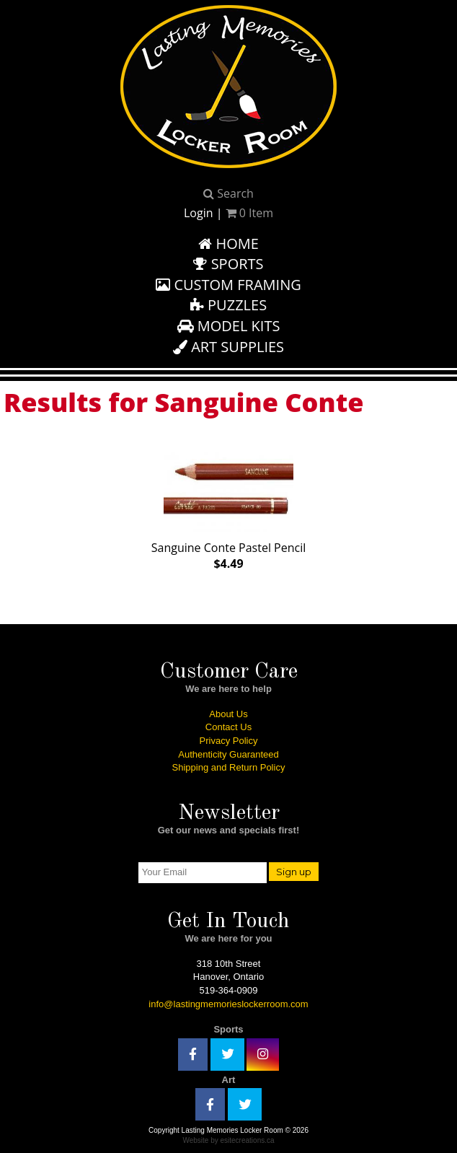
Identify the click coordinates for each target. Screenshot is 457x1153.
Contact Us (228, 727)
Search (228, 193)
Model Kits (228, 326)
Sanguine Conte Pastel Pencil (228, 508)
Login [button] (198, 213)
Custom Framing (228, 284)
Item (249, 213)
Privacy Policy (229, 740)
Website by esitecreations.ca (228, 1140)
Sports (228, 263)
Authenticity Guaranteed (228, 754)
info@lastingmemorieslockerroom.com (228, 1004)
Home (228, 243)
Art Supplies (228, 346)
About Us (228, 714)
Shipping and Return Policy (228, 767)
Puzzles (228, 305)
